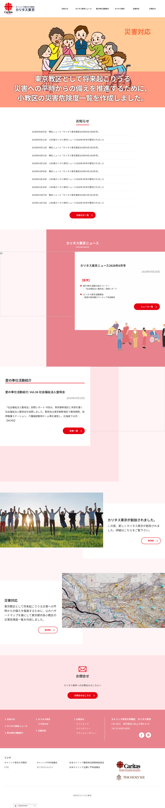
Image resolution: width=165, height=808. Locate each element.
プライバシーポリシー (87, 736)
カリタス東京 (119, 8)
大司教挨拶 (43, 727)
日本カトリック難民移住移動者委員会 (88, 765)
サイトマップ (82, 727)
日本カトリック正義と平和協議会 (85, 770)
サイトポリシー (84, 731)
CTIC (6, 770)
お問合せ (152, 8)
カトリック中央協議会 (48, 765)
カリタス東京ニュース (75, 8)
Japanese (20, 805)
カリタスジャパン (45, 770)
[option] (82, 62)
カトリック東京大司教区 (16, 765)
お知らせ (54, 8)
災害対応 (136, 8)
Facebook (141, 738)
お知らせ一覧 (82, 223)
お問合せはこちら (82, 705)
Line (148, 738)
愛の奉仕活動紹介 (99, 8)
